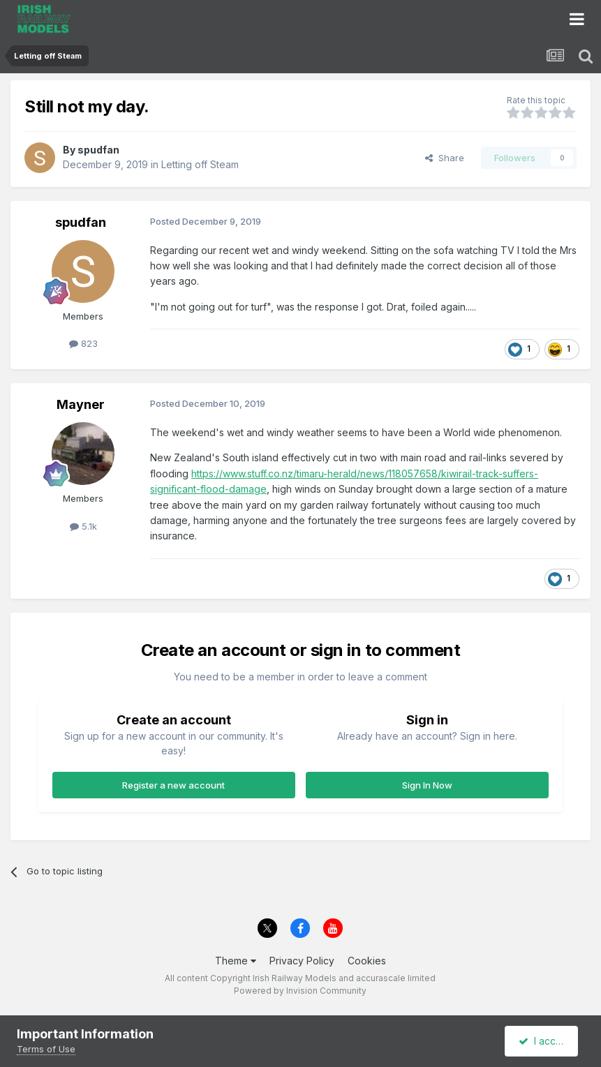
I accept (543, 1041)
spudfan (98, 150)
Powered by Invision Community (300, 990)
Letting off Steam (200, 164)
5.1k (83, 526)
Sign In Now (427, 785)
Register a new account (173, 785)
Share (444, 157)
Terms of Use (46, 1048)
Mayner (81, 404)
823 (83, 343)
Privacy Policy (301, 961)
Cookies (367, 961)
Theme (235, 961)
